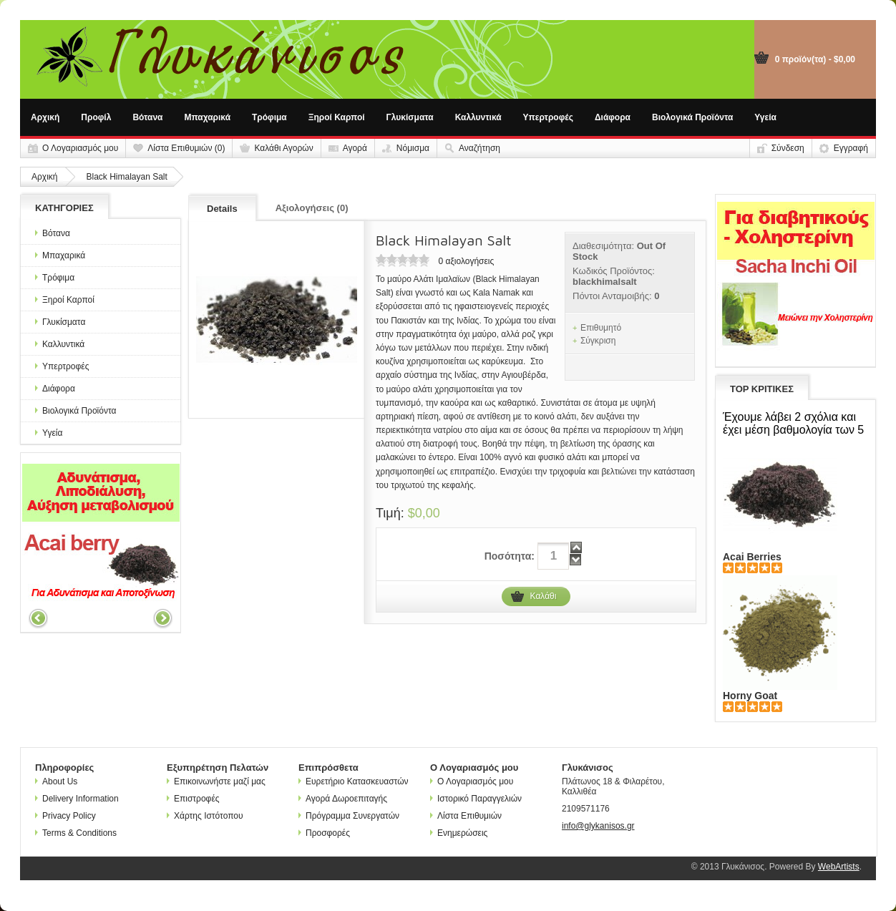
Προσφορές (324, 833)
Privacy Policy (65, 816)
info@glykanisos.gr (598, 826)
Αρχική (45, 117)
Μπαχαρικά (208, 117)
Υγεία (765, 117)
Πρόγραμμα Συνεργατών (348, 816)
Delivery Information (77, 799)
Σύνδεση (787, 148)
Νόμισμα (412, 148)
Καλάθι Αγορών (283, 148)
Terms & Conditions (76, 833)
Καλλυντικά (478, 117)
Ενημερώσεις (458, 833)
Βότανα (147, 117)
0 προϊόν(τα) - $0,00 (815, 59)
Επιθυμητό (600, 328)
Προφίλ (96, 117)
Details (222, 208)
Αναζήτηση (479, 148)
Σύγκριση (598, 341)
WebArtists (839, 867)
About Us (56, 781)
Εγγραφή (851, 148)
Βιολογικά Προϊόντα (692, 117)
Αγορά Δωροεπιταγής (342, 799)
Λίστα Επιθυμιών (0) (186, 148)
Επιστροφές (193, 799)
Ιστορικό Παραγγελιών (476, 799)
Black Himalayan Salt (126, 177)
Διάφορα (612, 117)
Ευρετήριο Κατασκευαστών (353, 781)
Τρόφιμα (269, 117)
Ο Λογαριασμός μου (80, 148)
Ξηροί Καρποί (336, 117)
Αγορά (355, 148)
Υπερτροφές (548, 117)
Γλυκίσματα (410, 117)
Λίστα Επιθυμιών (466, 816)
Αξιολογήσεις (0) (312, 208)
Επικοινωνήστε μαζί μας (216, 781)
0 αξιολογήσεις (466, 261)
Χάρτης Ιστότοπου (205, 816)
